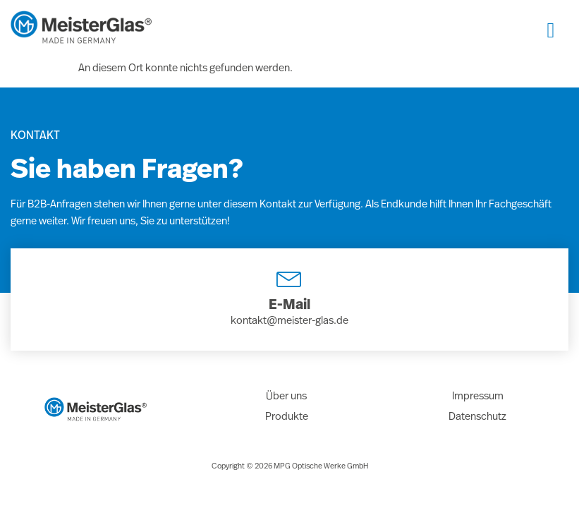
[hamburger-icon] (550, 30)
